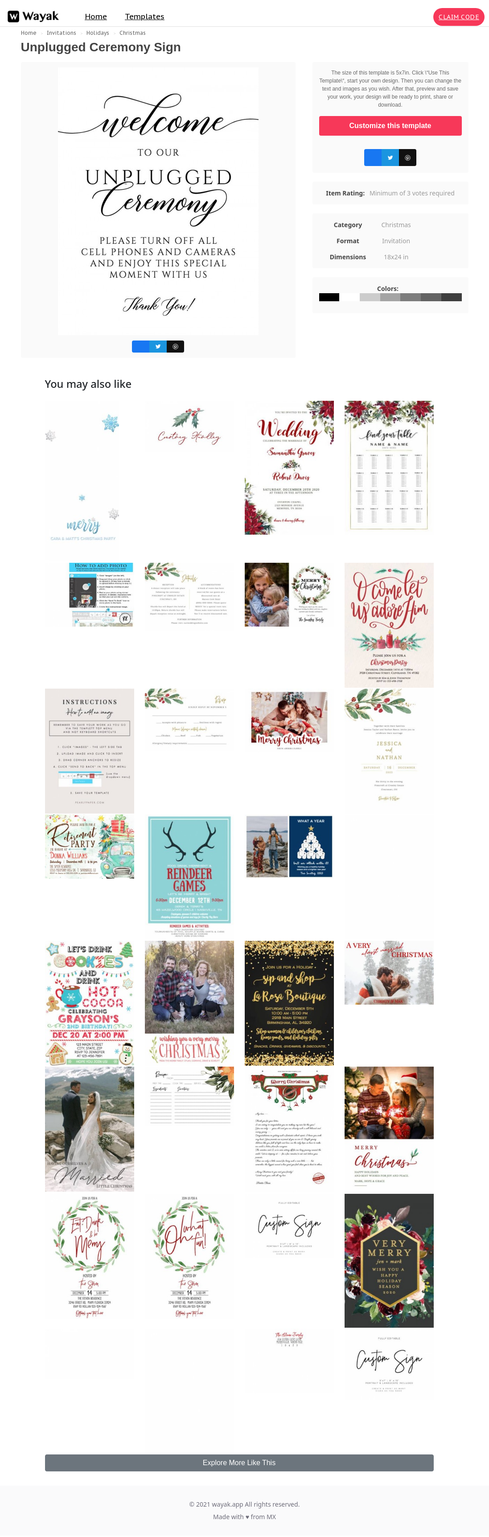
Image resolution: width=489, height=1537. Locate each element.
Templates (144, 16)
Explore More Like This (239, 1462)
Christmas (132, 32)
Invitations (61, 32)
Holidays (97, 32)
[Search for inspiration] (424, 17)
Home (96, 16)
